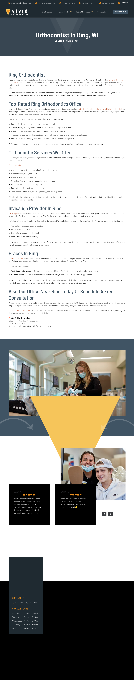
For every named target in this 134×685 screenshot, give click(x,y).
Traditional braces (16, 258)
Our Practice (48, 12)
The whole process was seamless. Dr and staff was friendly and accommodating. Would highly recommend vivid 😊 (74, 502)
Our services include (17, 165)
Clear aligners (14, 213)
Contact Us (102, 12)
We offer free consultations (20, 310)
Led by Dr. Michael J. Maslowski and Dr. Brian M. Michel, (99, 109)
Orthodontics (65, 12)
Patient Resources (84, 12)
